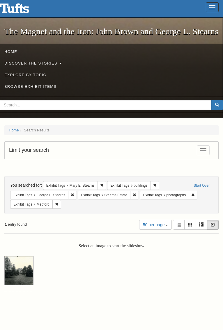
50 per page (155, 224)
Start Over (202, 185)
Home (10, 51)
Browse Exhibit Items (30, 86)
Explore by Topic (25, 75)
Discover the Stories (33, 63)
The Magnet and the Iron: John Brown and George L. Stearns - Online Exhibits (22, 10)
